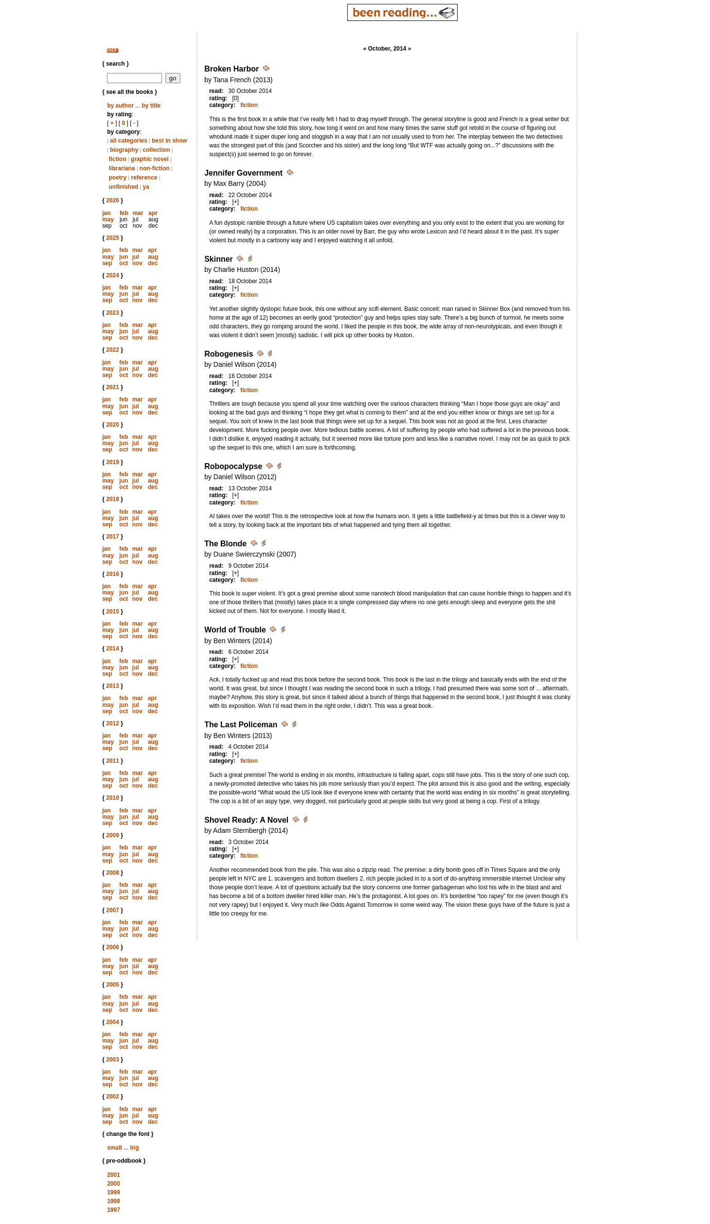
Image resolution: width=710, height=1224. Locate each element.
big (134, 1147)
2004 (112, 1022)
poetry (118, 177)
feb (124, 213)
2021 (112, 387)
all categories (128, 140)
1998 (113, 1201)
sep (107, 263)
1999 (113, 1192)
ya (145, 186)
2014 (112, 648)
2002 (112, 1096)
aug (153, 256)
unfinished (124, 186)
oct (123, 263)
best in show (169, 140)
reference (144, 177)
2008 (112, 872)
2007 (112, 910)
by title (151, 105)
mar (138, 213)
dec (153, 263)
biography (124, 149)
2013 (112, 686)
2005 (112, 984)
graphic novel (150, 159)
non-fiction (155, 168)
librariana (122, 168)
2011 (112, 760)
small (114, 1147)
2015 (112, 611)
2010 (112, 797)
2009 (112, 835)
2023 (112, 312)
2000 (113, 1183)
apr (153, 213)
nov (137, 263)
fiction (117, 159)
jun (123, 256)
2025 (112, 237)
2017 (112, 536)
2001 (113, 1174)
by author (120, 105)
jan (106, 213)
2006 (112, 947)
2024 (112, 275)
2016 (112, 574)
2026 (112, 200)
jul (135, 256)
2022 (112, 349)
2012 (112, 723)
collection (156, 149)
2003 (112, 1059)
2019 (112, 462)
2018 (112, 499)
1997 (113, 1209)
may (108, 219)
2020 (112, 424)
